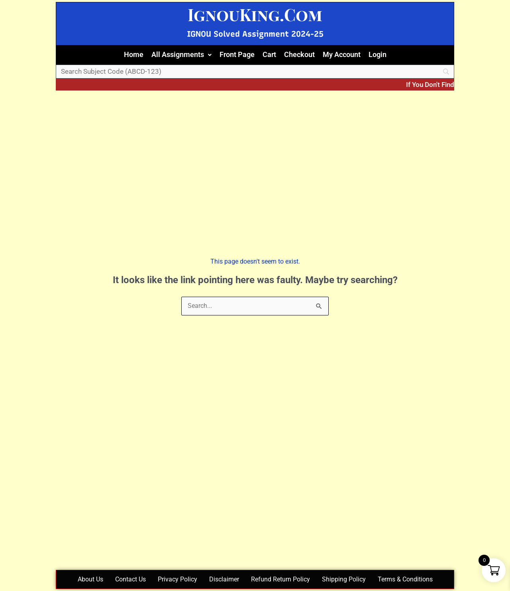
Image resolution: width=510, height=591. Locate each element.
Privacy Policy (177, 579)
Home (133, 55)
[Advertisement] (255, 148)
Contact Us (130, 579)
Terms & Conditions (405, 579)
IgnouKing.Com (255, 14)
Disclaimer (224, 579)
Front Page (237, 55)
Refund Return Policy (280, 579)
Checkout (299, 55)
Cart (269, 55)
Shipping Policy (344, 579)
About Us (90, 579)
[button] (181, 55)
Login (377, 55)
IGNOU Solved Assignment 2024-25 (255, 34)
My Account (342, 55)
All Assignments (181, 55)
